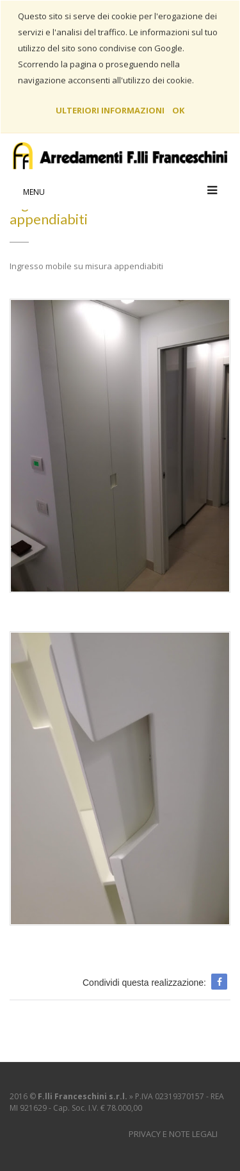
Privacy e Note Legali (173, 1134)
